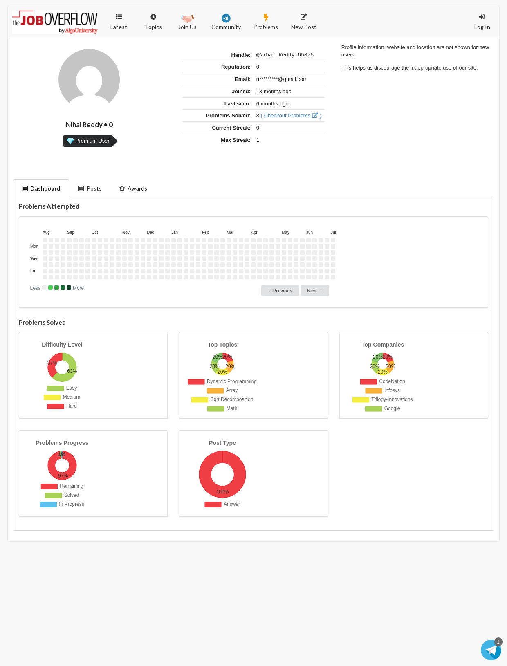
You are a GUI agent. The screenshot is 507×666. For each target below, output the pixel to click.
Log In (482, 22)
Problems (266, 22)
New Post (303, 22)
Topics (153, 18)
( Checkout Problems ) (291, 117)
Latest (118, 22)
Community (226, 22)
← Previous (280, 290)
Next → (314, 290)
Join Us (187, 21)
